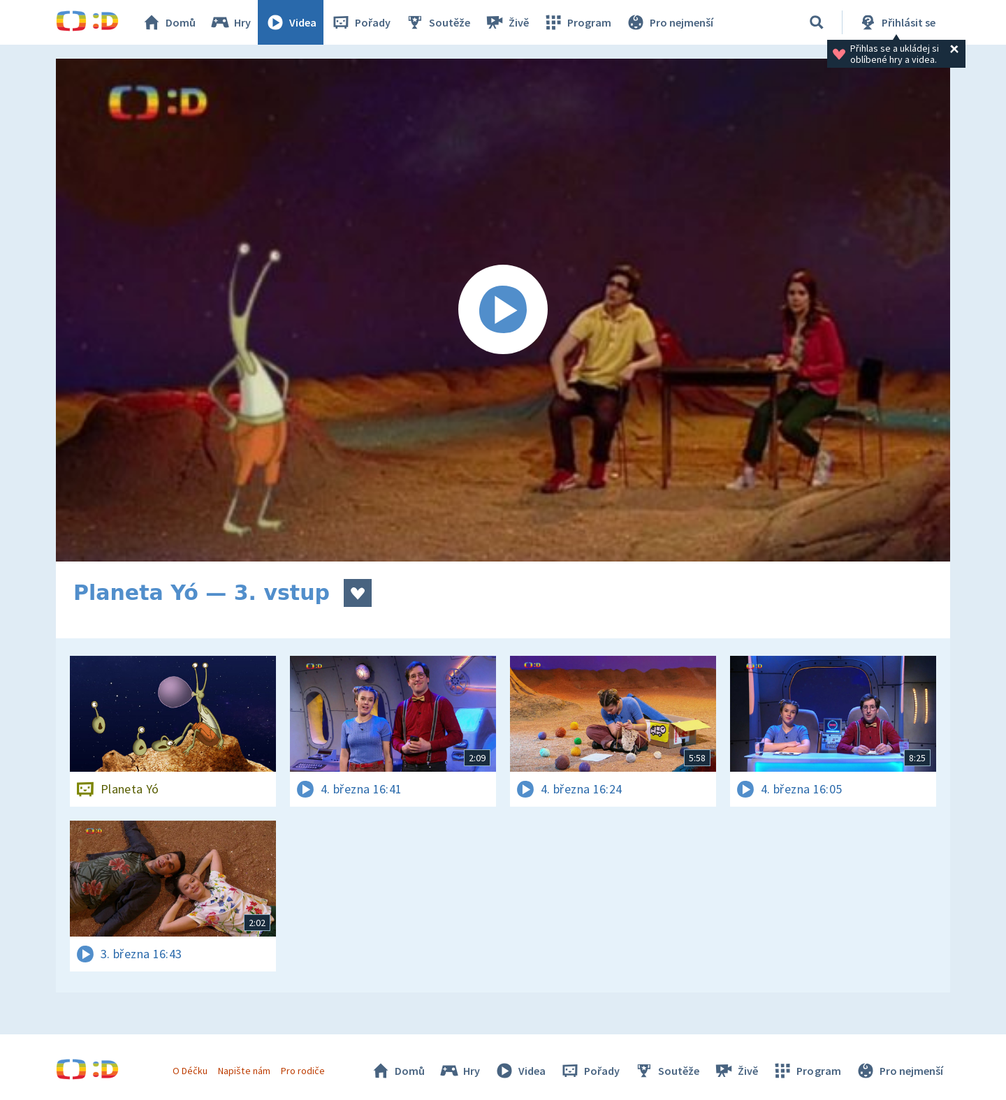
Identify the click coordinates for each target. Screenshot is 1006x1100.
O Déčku (190, 1070)
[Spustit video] (503, 310)
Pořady (360, 22)
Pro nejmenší (669, 22)
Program (577, 22)
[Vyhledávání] (817, 22)
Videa (290, 22)
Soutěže (437, 22)
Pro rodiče (303, 1070)
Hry (230, 22)
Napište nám (244, 1070)
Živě (506, 22)
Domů (168, 22)
